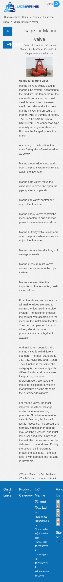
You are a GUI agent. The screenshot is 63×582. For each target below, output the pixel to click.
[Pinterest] (58, 524)
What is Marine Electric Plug (29, 474)
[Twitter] (58, 515)
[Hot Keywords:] (57, 4)
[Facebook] (58, 502)
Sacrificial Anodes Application (49, 474)
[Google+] (58, 506)
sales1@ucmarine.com (42, 520)
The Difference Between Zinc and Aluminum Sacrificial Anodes (29, 478)
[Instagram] (58, 520)
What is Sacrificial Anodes (49, 478)
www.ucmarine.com (43, 53)
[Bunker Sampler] (49, 4)
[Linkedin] (58, 511)
